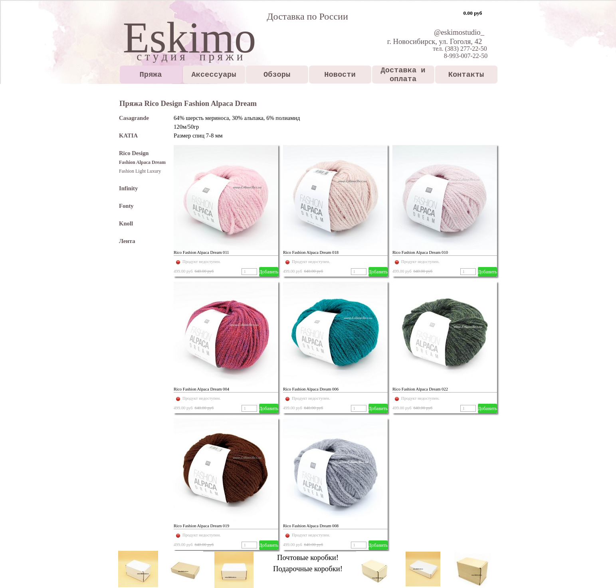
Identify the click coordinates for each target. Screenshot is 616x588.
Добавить (268, 272)
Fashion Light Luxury (140, 171)
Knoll (126, 223)
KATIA (128, 135)
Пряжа (151, 74)
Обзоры (276, 74)
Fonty (126, 206)
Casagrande (134, 118)
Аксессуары (214, 74)
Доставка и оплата (403, 75)
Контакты (466, 74)
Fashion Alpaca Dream (142, 162)
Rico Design (134, 153)
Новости (339, 74)
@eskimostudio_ (459, 32)
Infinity (128, 188)
